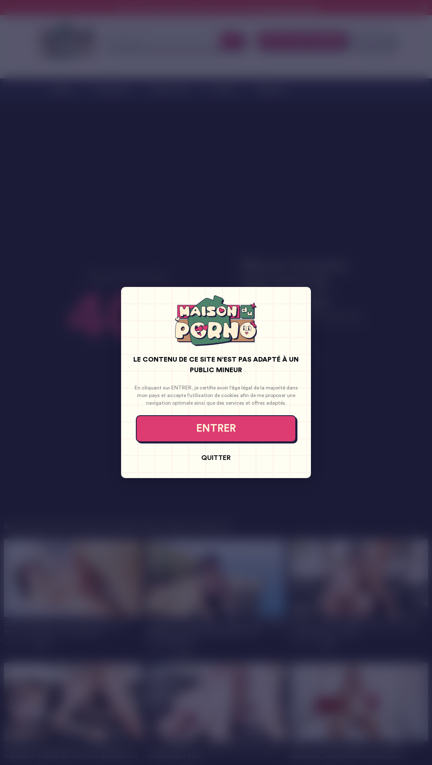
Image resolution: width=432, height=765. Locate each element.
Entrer (216, 428)
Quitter (216, 457)
